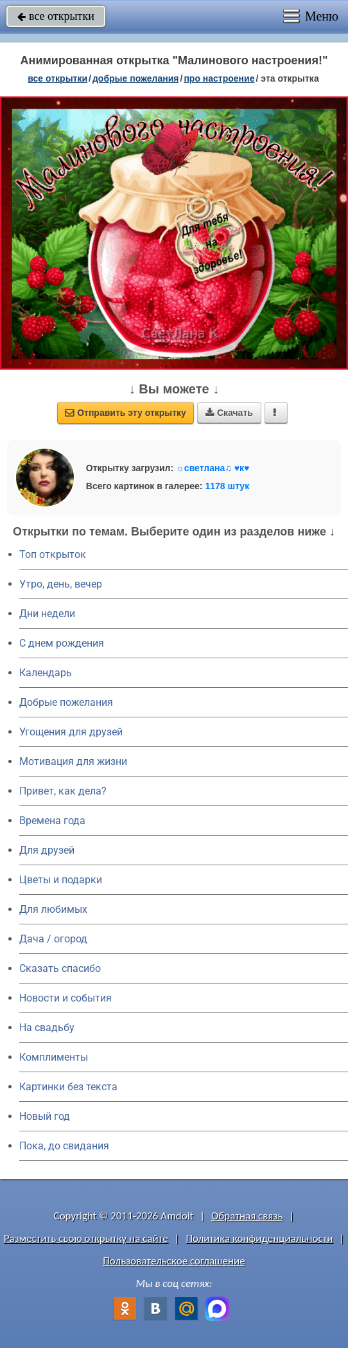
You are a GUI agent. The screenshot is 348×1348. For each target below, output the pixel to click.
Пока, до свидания (64, 1146)
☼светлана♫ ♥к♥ (212, 468)
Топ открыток (52, 554)
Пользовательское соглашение (174, 1261)
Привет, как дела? (63, 791)
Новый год (44, 1116)
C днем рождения (61, 643)
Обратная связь (247, 1216)
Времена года (52, 820)
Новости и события (65, 998)
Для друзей (46, 850)
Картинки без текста (68, 1087)
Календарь (45, 673)
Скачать (229, 413)
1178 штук (227, 486)
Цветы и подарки (60, 880)
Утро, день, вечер (60, 584)
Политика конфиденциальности (259, 1238)
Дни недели (47, 613)
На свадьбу (46, 1027)
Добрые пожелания (66, 702)
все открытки (55, 16)
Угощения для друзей (71, 732)
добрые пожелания (135, 78)
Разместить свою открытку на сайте (86, 1238)
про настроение (219, 78)
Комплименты (53, 1057)
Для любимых (53, 909)
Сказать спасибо (60, 968)
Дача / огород (53, 939)
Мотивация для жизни (73, 761)
